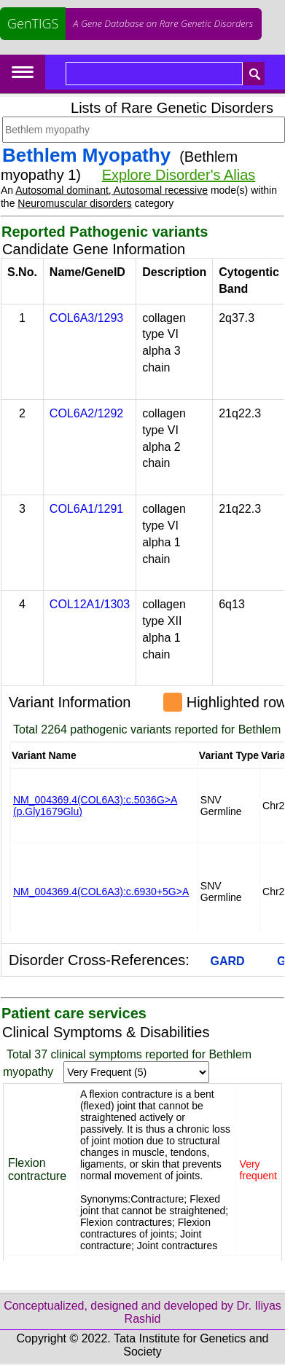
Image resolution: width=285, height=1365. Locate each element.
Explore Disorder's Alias (179, 175)
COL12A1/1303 (90, 604)
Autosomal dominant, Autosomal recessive (111, 190)
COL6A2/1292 (86, 413)
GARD (228, 961)
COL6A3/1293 (86, 318)
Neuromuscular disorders (74, 203)
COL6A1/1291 (86, 509)
